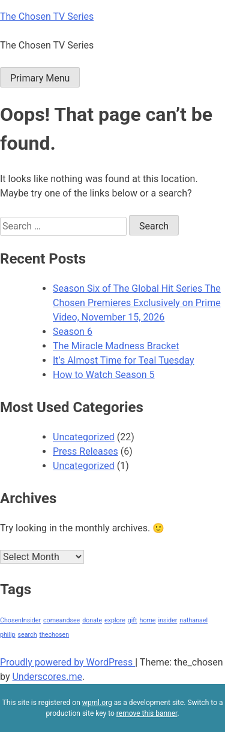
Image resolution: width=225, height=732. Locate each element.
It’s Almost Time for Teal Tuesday (123, 360)
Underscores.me (47, 676)
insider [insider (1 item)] (167, 620)
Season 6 (72, 331)
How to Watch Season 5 (104, 374)
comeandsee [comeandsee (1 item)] (61, 620)
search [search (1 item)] (27, 635)
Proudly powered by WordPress (67, 662)
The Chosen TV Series (47, 16)
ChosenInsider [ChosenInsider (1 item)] (20, 620)
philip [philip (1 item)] (8, 635)
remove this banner (147, 713)
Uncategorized (84, 437)
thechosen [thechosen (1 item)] (54, 635)
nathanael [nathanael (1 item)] (193, 620)
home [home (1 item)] (148, 620)
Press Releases (85, 451)
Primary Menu (40, 78)
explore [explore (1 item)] (114, 620)
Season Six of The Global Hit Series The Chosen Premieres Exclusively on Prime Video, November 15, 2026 (137, 303)
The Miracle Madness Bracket (116, 346)
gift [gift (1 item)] (132, 620)
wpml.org (97, 702)
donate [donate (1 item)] (92, 620)
